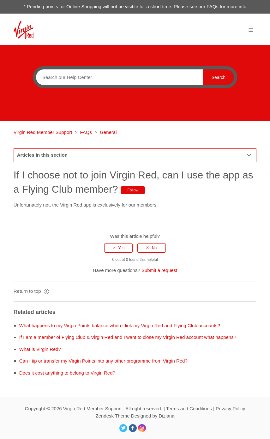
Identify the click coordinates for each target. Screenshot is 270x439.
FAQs (86, 132)
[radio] (118, 248)
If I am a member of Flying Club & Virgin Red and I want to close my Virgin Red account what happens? (127, 337)
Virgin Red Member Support (44, 132)
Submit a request (159, 270)
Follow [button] (132, 190)
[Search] (118, 77)
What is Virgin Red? (40, 349)
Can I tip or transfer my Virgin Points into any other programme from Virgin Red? (103, 361)
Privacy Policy (230, 408)
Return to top (31, 291)
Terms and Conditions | (191, 408)
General (108, 132)
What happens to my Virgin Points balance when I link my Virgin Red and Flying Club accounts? (119, 325)
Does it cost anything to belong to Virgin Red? (67, 373)
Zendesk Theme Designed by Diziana (135, 415)
